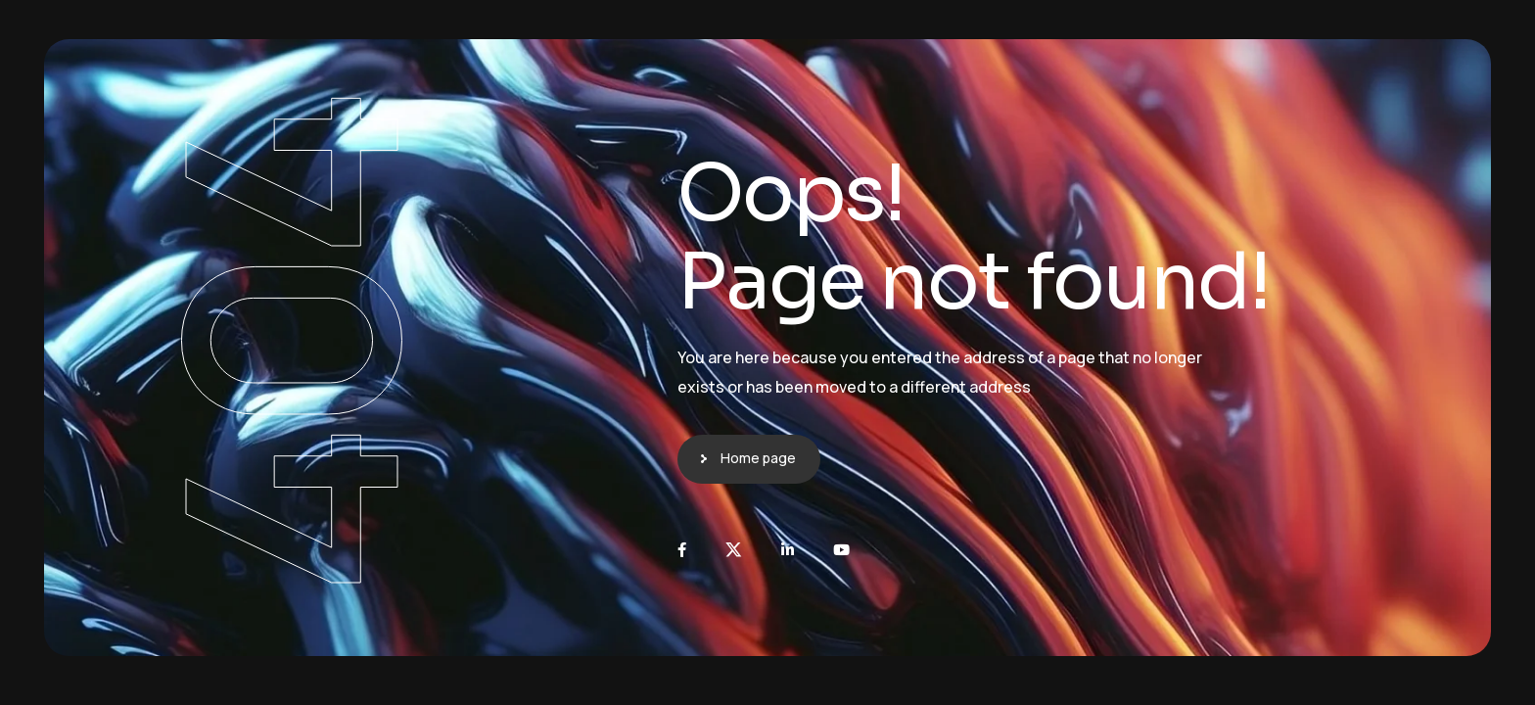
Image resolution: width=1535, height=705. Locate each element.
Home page (758, 457)
